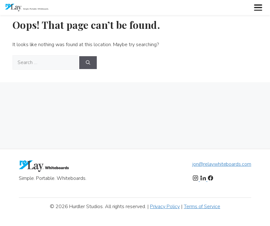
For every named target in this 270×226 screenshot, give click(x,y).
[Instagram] (196, 179)
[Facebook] (210, 179)
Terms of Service (202, 206)
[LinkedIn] (203, 179)
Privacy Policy (165, 206)
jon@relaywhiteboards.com (221, 164)
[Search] (88, 62)
